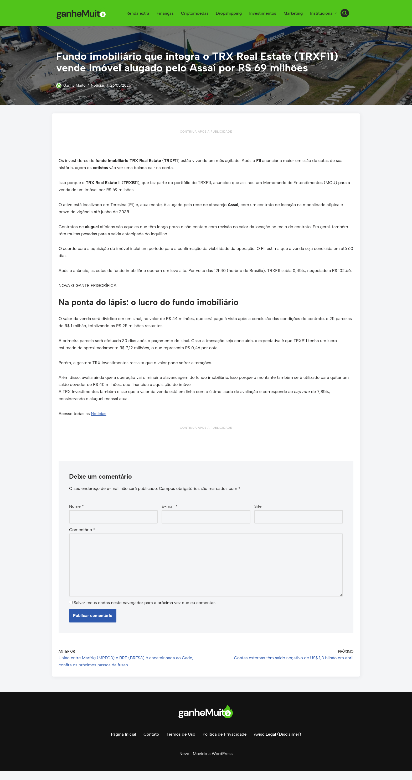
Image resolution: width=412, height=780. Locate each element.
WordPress (222, 762)
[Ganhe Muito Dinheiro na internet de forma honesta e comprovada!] (82, 13)
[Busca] (345, 13)
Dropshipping (228, 13)
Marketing (293, 13)
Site (258, 515)
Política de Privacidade (225, 743)
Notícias (98, 85)
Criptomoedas (194, 13)
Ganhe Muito (74, 85)
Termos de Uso (180, 743)
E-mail (170, 515)
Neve (184, 762)
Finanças (164, 13)
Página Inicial (123, 743)
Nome (76, 515)
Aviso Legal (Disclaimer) (277, 743)
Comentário (82, 538)
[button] (336, 13)
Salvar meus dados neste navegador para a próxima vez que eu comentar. (145, 611)
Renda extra (136, 13)
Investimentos (262, 13)
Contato (151, 743)
